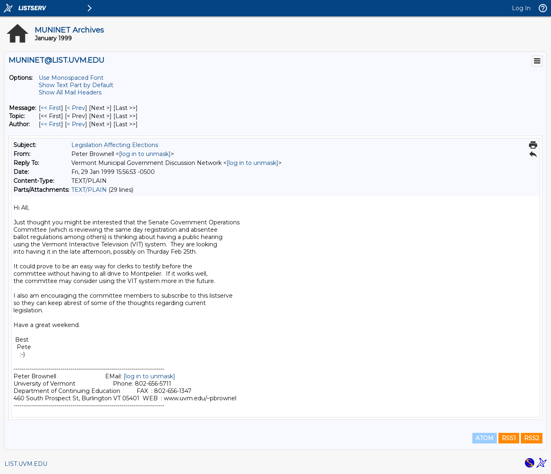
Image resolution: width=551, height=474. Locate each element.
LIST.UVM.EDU (25, 463)
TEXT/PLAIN (89, 189)
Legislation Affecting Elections (114, 145)
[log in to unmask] (145, 154)
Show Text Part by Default (76, 85)
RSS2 (531, 438)
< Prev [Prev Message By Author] (76, 124)
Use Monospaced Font (71, 77)
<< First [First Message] (51, 108)
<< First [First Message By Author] (51, 124)
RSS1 (509, 438)
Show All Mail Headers (70, 92)
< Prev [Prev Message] (76, 108)
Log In (521, 8)
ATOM (485, 438)
